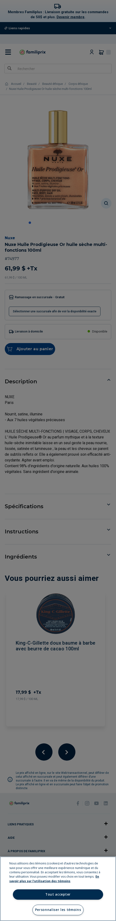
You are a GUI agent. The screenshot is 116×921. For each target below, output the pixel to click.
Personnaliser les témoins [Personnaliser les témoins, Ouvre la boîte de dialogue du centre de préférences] (58, 910)
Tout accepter (58, 894)
